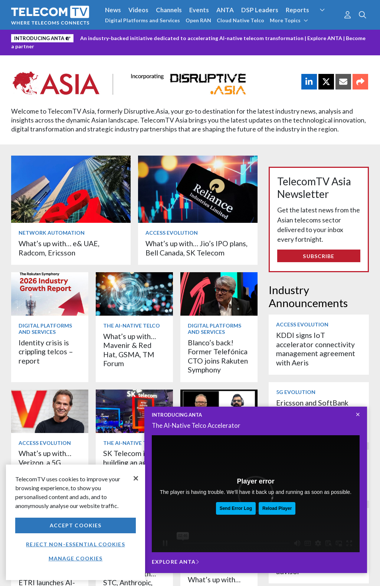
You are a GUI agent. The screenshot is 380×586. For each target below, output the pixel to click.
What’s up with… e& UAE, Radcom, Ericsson (59, 248)
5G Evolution (295, 392)
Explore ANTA (324, 38)
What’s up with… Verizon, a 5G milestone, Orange (48, 462)
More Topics (289, 20)
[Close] (136, 478)
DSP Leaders (259, 10)
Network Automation (52, 232)
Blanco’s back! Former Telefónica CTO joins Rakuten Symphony (218, 356)
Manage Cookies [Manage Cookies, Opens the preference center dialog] (76, 558)
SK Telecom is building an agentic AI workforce (133, 462)
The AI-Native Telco (131, 325)
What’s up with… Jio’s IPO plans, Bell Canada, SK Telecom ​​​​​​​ (196, 248)
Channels (169, 10)
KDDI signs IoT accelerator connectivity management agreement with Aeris (315, 349)
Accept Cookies (76, 525)
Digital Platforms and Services (142, 20)
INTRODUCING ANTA (177, 415)
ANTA (225, 10)
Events (199, 10)
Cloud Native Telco (240, 20)
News (113, 10)
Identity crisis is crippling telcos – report (46, 351)
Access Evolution (171, 232)
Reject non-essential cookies (75, 544)
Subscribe (318, 256)
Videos (138, 10)
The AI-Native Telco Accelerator (196, 425)
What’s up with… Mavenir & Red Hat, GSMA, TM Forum (129, 350)
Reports (297, 10)
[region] (75, 522)
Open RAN (198, 20)
